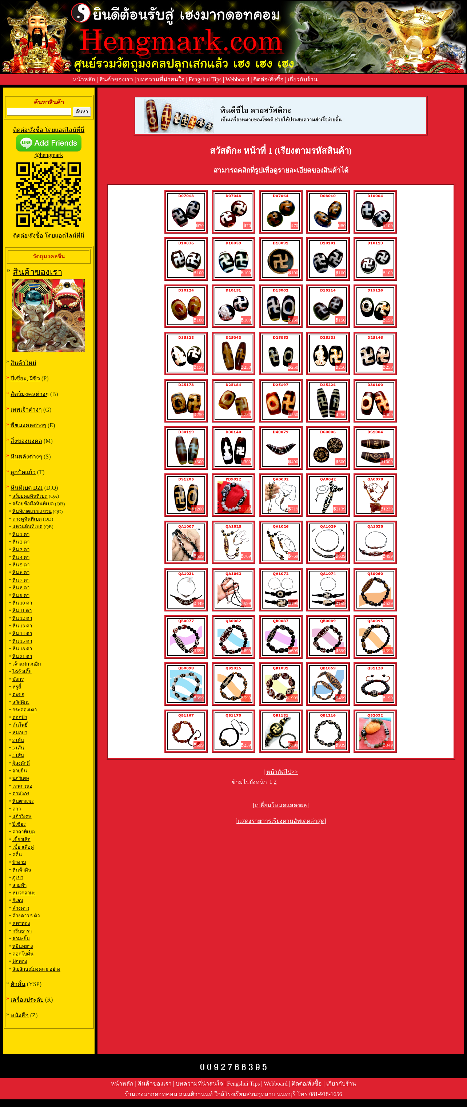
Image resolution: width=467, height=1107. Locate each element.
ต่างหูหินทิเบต (27, 519)
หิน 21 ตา (22, 656)
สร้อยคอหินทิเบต (30, 496)
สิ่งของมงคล (26, 441)
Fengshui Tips (205, 79)
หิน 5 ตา (20, 564)
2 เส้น (18, 740)
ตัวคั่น (18, 984)
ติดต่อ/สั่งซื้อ (268, 79)
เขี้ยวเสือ (21, 839)
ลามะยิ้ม (21, 938)
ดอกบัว (19, 717)
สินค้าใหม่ (23, 363)
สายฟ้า (19, 885)
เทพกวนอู (22, 786)
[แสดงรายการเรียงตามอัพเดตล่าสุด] (280, 821)
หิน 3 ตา (20, 549)
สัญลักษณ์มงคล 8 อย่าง (36, 969)
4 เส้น (18, 755)
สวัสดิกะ (20, 702)
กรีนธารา (22, 931)
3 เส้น (18, 748)
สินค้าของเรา (116, 79)
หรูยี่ (16, 687)
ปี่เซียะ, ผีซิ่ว (25, 378)
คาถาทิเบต (23, 832)
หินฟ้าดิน (21, 870)
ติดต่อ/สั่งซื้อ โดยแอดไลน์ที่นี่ (48, 130)
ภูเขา (17, 877)
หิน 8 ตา (20, 587)
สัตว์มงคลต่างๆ (30, 394)
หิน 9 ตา (20, 595)
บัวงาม (19, 862)
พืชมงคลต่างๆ (28, 425)
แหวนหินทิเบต (27, 526)
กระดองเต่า (24, 709)
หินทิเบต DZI (27, 488)
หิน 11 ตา (22, 610)
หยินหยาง (22, 946)
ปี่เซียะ (19, 824)
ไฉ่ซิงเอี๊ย (22, 671)
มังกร (18, 679)
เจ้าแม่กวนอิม (26, 664)
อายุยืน (19, 770)
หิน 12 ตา (22, 618)
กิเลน (17, 900)
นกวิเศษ (20, 778)
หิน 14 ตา (22, 633)
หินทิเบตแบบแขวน (32, 511)
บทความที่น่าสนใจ (160, 79)
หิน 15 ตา (22, 641)
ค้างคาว (20, 908)
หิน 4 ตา (20, 557)
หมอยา (19, 732)
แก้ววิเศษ (22, 816)
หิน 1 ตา (20, 534)
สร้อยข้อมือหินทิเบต (33, 503)
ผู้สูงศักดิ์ (21, 763)
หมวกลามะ (24, 893)
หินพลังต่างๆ (26, 456)
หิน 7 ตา (20, 580)
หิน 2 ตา (20, 542)
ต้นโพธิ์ (20, 725)
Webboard (237, 79)
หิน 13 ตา (22, 626)
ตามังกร (20, 793)
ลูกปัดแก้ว (23, 472)
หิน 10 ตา (22, 603)
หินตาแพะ (23, 801)
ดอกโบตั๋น (22, 954)
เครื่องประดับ (27, 1000)
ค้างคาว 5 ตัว (26, 915)
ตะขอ (18, 694)
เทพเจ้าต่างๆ (26, 410)
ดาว (16, 809)
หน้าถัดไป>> (282, 772)
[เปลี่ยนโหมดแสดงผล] (281, 805)
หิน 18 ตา (22, 648)
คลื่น (17, 854)
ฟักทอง (19, 961)
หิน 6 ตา (20, 572)
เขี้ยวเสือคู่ (23, 847)
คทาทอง (21, 923)
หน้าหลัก (84, 79)
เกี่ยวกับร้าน (303, 79)
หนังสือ (20, 1015)
